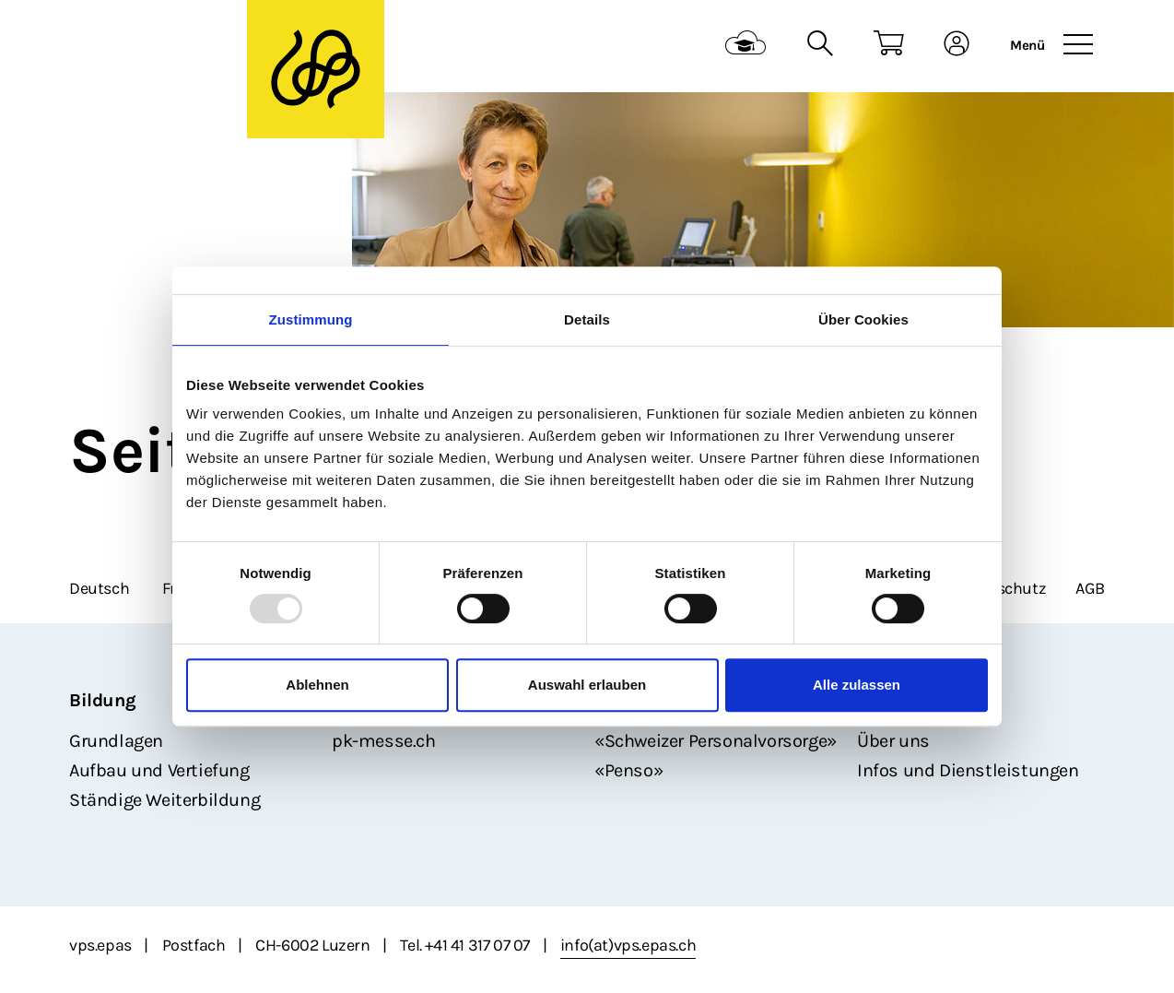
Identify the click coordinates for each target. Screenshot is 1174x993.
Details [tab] (587, 319)
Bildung (102, 700)
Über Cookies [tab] (863, 319)
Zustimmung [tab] (311, 319)
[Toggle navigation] (1078, 45)
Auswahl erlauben (587, 684)
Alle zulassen (856, 684)
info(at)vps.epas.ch (628, 945)
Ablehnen (317, 684)
